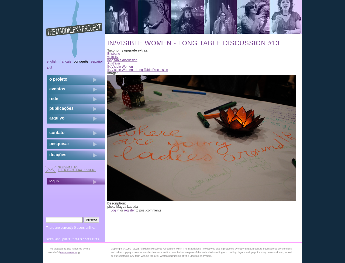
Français (65, 61)
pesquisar (59, 143)
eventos (57, 89)
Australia (113, 63)
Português (81, 61)
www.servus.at (70, 252)
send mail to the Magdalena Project (77, 169)
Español (97, 61)
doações (57, 154)
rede (53, 98)
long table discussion (122, 60)
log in (54, 181)
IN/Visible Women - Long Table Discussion (137, 70)
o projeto (58, 79)
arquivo (56, 118)
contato (56, 132)
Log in (115, 210)
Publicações (61, 108)
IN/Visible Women (120, 67)
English (52, 61)
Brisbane (113, 54)
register (129, 210)
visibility (112, 57)
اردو (49, 67)
